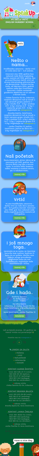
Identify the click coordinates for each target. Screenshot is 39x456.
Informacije (19, 360)
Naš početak (19, 358)
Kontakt (19, 363)
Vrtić (19, 355)
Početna (19, 353)
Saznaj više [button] (19, 174)
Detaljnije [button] (19, 316)
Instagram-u (26, 110)
